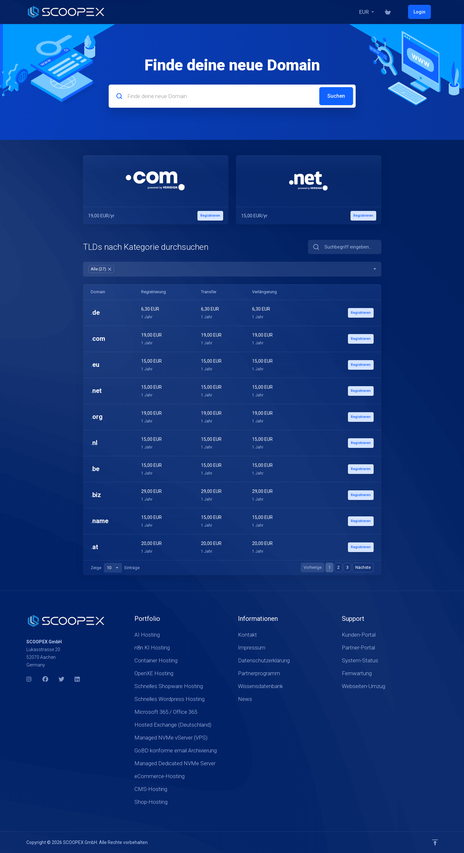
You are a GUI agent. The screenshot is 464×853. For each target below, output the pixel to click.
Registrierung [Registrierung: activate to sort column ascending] (153, 291)
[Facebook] (45, 679)
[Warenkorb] (402, 12)
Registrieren (360, 313)
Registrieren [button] (209, 215)
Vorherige (313, 567)
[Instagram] (29, 679)
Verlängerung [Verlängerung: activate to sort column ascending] (262, 291)
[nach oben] (435, 842)
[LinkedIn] (77, 679)
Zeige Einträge (115, 568)
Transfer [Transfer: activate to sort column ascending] (207, 291)
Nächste (363, 567)
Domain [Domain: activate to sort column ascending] (98, 291)
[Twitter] (61, 679)
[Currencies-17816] (381, 12)
